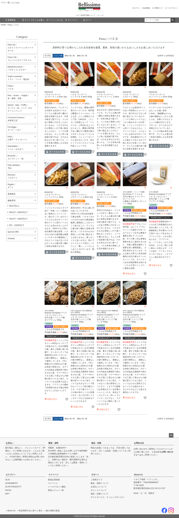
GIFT (7, 494)
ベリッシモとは (55, 20)
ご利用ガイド (158, 8)
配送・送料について (99, 483)
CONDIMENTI (11, 483)
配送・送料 (53, 443)
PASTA (8, 490)
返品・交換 (96, 443)
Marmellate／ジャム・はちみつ (15, 147)
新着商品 (10, 20)
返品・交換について (116, 451)
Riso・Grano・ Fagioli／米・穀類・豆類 (18, 96)
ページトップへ (171, 435)
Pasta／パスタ (11, 87)
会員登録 (146, 8)
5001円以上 (14, 206)
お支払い (10, 443)
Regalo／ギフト (12, 185)
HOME (3, 25)
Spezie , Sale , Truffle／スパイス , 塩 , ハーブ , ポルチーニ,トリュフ (20, 108)
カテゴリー (11, 474)
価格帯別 (11, 200)
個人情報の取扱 (53, 510)
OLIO (7, 480)
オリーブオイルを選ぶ (33, 20)
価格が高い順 (70, 56)
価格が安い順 (82, 56)
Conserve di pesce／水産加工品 (17, 119)
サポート (95, 474)
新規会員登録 (54, 480)
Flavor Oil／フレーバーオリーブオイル (19, 58)
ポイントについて (98, 490)
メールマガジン (172, 8)
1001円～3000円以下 (18, 219)
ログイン (137, 8)
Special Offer (13, 232)
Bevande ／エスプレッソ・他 (15, 157)
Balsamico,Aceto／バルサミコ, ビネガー (17, 68)
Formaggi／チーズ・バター (14, 128)
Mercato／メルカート (12, 176)
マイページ (71, 20)
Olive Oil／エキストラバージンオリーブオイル (20, 48)
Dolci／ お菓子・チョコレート (17, 138)
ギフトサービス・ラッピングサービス (107, 497)
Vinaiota (11, 238)
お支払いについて (21, 454)
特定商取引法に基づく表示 (30, 510)
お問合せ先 (139, 443)
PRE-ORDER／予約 (14, 166)
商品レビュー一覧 (56, 490)
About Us (138, 474)
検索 (173, 20)
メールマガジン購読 (57, 487)
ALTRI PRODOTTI (13, 487)
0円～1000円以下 (16, 225)
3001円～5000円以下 (18, 212)
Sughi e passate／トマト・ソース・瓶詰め (18, 77)
